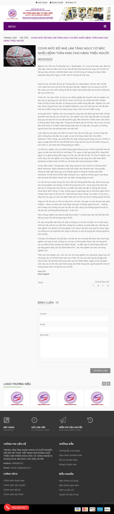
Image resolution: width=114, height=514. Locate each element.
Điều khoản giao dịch (69, 485)
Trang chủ (10, 37)
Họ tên (43, 313)
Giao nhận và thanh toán (70, 455)
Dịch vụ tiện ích (66, 490)
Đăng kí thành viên (68, 464)
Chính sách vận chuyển (14, 485)
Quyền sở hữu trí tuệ (69, 494)
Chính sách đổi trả (12, 490)
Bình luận (44, 334)
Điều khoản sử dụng (68, 481)
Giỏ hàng (41, 2)
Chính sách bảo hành (13, 494)
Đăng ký (71, 2)
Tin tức (23, 37)
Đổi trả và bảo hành (68, 460)
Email (42, 324)
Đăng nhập (56, 2)
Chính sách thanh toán (14, 480)
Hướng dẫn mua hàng (69, 450)
